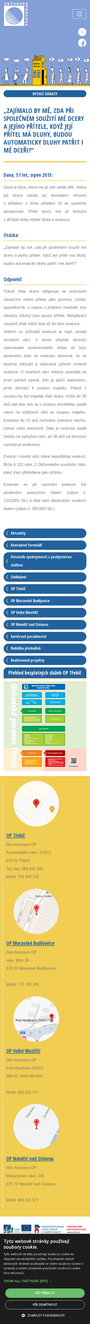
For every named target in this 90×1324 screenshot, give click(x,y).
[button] (45, 1280)
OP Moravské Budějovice (30, 600)
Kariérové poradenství (28, 636)
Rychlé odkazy (45, 93)
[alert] (45, 1279)
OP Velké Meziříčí (24, 612)
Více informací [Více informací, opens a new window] (14, 1273)
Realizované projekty (27, 660)
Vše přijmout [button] (45, 1293)
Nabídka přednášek (26, 648)
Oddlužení (18, 577)
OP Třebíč (18, 588)
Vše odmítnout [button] (45, 1305)
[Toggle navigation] (79, 14)
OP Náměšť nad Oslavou (29, 624)
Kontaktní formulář (26, 545)
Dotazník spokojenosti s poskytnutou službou (41, 561)
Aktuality (18, 533)
